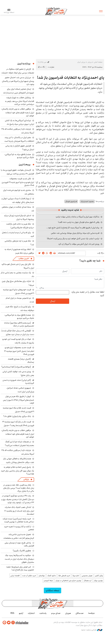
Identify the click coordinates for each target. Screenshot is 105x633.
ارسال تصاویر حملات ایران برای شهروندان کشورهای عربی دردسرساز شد (18, 90)
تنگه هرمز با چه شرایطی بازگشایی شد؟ (19, 242)
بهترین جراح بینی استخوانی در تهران (68, 580)
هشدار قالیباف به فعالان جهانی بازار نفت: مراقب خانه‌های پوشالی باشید (18, 460)
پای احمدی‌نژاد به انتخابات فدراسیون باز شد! (70, 77)
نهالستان (42, 575)
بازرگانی (26, 479)
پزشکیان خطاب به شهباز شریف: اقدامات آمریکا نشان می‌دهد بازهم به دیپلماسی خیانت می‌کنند (19, 101)
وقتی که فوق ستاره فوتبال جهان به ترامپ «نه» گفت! (78, 222)
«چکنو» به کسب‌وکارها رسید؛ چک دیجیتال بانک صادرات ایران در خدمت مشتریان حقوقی (19, 559)
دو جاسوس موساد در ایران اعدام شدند (20, 299)
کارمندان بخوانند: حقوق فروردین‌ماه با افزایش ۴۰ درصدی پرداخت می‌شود (17, 171)
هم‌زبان (68, 613)
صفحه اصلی (98, 62)
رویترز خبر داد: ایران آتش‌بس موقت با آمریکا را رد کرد (78, 244)
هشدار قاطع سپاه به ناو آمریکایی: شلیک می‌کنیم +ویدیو (19, 156)
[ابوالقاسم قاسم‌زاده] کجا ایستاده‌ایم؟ (16, 366)
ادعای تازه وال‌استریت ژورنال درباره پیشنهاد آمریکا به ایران (19, 217)
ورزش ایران (81, 62)
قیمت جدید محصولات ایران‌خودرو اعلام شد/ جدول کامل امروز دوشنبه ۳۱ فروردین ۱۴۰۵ (19, 351)
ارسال (52, 301)
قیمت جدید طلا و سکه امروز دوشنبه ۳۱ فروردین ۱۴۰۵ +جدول (18, 409)
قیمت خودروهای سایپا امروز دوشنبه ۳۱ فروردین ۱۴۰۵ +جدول (18, 291)
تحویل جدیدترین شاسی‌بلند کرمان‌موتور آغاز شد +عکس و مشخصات (18, 536)
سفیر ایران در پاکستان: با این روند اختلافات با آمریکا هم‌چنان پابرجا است (19, 139)
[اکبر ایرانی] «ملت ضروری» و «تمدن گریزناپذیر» (18, 382)
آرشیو (21, 613)
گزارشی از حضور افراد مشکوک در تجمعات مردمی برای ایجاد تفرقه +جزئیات (17, 70)
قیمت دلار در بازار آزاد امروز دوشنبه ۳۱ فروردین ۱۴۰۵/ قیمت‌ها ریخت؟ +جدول (18, 423)
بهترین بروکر (98, 580)
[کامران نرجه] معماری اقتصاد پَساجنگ (21, 360)
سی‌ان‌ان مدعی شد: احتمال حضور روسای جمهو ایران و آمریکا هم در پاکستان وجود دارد (18, 81)
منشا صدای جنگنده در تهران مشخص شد (18, 208)
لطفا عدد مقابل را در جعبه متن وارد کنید (87, 293)
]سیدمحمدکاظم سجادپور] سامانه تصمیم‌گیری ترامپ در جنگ (19, 324)
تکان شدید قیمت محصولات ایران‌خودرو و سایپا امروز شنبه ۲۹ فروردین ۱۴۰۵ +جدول (18, 182)
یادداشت (43, 613)
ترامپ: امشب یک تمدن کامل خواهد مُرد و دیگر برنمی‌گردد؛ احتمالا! (73, 238)
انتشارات (31, 613)
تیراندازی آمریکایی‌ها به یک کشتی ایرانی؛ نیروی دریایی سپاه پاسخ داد (19, 122)
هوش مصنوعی (87, 575)
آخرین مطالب (24, 258)
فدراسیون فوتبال (71, 201)
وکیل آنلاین (99, 575)
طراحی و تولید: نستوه (91, 630)
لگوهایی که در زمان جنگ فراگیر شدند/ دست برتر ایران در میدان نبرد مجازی (17, 332)
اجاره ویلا (76, 575)
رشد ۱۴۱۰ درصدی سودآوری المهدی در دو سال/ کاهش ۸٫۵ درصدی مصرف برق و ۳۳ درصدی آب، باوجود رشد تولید (17, 499)
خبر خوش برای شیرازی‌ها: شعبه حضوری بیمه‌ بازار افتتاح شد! (20, 568)
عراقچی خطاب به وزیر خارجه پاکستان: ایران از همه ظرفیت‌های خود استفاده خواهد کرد (17, 112)
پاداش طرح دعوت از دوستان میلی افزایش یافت (19, 544)
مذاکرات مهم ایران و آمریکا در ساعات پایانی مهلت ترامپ (77, 216)
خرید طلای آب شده (29, 575)
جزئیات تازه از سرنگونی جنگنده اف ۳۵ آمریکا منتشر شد (17, 130)
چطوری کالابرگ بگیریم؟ (22, 550)
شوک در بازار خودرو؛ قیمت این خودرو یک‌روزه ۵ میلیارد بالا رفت (18, 340)
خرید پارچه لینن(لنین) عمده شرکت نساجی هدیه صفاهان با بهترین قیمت (18, 520)
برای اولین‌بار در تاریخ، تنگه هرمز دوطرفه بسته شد (20, 308)
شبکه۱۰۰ (91, 613)
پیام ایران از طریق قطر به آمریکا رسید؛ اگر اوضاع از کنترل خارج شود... (72, 227)
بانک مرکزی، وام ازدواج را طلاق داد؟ (17, 416)
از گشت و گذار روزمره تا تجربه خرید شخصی (19, 528)
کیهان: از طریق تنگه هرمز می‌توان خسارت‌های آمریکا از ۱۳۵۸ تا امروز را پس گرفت (18, 400)
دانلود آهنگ (51, 575)
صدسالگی (80, 613)
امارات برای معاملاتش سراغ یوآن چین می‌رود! (18, 283)
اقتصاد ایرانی (15, 575)
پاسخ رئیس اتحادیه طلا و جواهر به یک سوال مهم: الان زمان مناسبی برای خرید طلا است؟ (17, 470)
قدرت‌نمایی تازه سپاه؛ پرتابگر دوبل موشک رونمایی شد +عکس (75, 233)
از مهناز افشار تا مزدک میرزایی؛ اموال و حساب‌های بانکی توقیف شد (18, 200)
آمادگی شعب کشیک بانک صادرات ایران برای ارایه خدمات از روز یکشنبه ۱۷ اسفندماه (19, 510)
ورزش (90, 62)
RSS (12, 613)
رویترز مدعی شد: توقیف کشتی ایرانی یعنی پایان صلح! (18, 373)
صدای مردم (55, 613)
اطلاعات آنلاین (56, 11)
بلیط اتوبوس (48, 580)
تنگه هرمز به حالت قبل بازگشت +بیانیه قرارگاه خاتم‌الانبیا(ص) (20, 225)
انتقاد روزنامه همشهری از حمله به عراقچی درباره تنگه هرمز (19, 251)
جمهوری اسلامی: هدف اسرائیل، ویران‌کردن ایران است (20, 389)
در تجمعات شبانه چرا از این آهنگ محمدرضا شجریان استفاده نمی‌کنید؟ (19, 443)
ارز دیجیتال (87, 580)
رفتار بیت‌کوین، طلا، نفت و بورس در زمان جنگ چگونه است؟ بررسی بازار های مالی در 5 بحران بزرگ (18, 488)
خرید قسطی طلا (64, 575)
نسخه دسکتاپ (52, 590)
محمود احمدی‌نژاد (87, 201)
